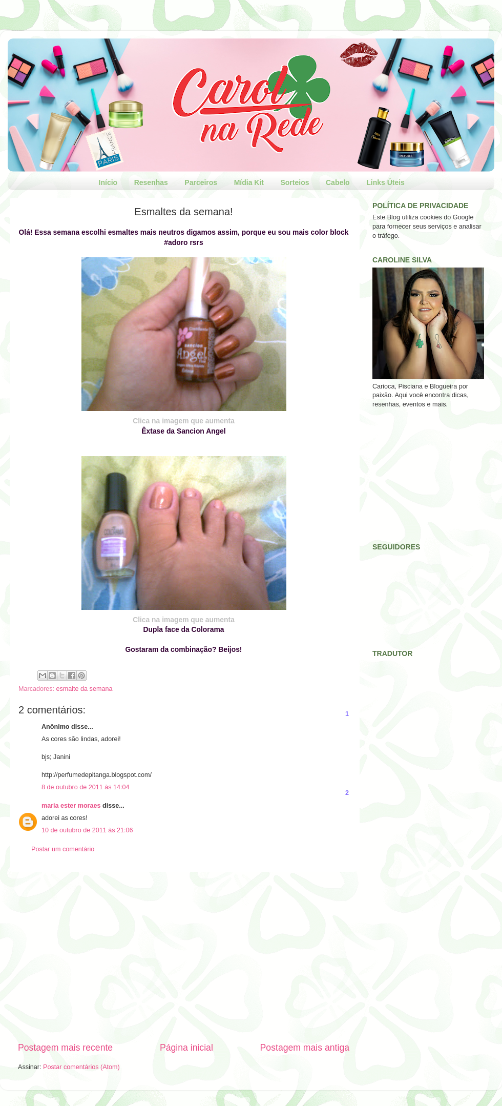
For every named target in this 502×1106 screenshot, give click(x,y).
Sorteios (294, 182)
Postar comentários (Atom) (81, 1067)
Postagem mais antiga (304, 1047)
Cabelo (338, 182)
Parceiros (200, 182)
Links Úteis (385, 182)
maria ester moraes (71, 805)
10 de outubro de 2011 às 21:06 (87, 830)
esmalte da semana (84, 688)
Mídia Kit (249, 182)
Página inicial (186, 1047)
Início (108, 182)
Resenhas (151, 182)
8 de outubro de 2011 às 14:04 (85, 787)
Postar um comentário (62, 849)
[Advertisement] (183, 957)
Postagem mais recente (65, 1047)
